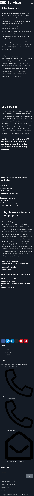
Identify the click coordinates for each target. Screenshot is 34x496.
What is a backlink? (8, 281)
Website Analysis (6, 186)
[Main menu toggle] (32, 3)
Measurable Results (9, 267)
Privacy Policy (5, 487)
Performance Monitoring (9, 205)
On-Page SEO (4, 200)
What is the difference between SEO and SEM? (15, 284)
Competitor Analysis (7, 198)
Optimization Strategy (10, 261)
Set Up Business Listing (8, 203)
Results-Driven (7, 269)
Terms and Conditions (8, 484)
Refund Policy (5, 490)
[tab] (17, 186)
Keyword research (6, 188)
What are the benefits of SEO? (11, 279)
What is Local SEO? (7, 287)
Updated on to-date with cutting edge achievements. (15, 264)
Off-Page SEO (4, 191)
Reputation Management (9, 193)
